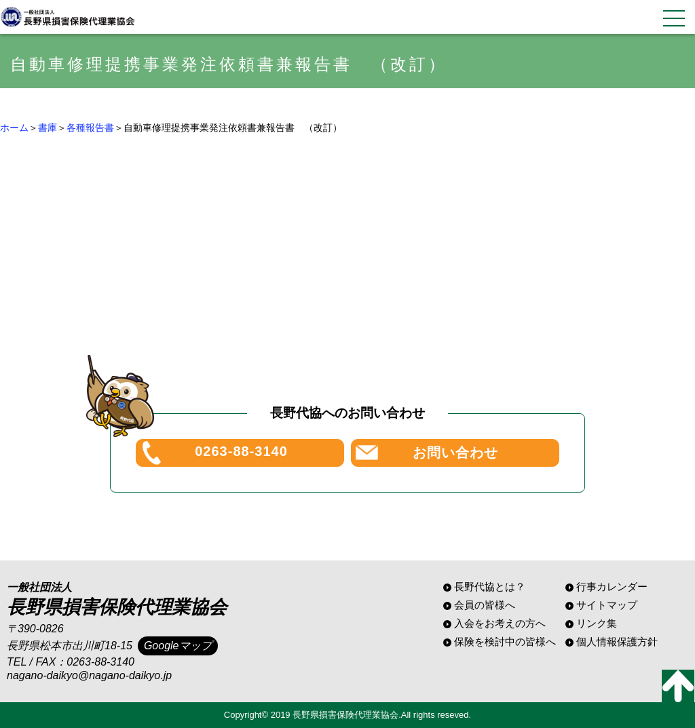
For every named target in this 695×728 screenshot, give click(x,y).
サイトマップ (606, 605)
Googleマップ (178, 645)
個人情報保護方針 (617, 641)
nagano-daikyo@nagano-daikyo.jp (89, 675)
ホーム (14, 127)
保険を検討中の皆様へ (505, 641)
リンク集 (596, 623)
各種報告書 (90, 127)
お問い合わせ (455, 452)
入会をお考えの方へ (500, 623)
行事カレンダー (611, 586)
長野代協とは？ (489, 586)
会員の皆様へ (484, 605)
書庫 (47, 127)
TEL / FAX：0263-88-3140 (70, 662)
